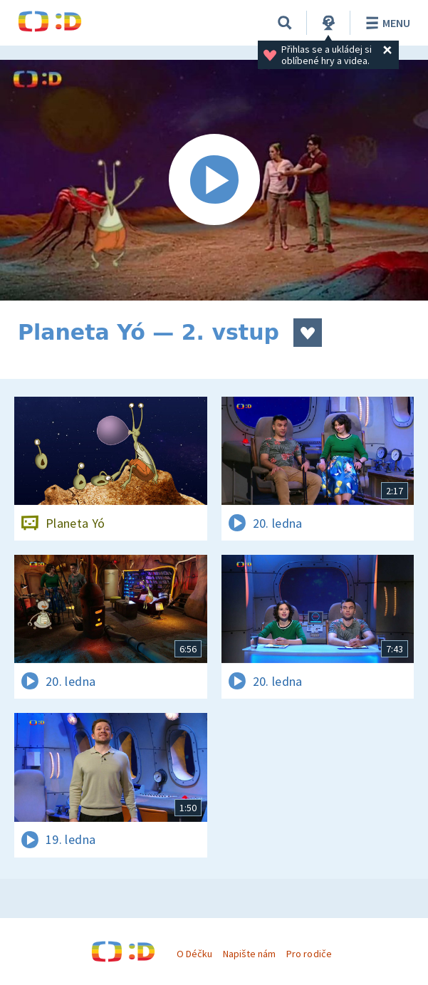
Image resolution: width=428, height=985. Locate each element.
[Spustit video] (214, 180)
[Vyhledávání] (284, 23)
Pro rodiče (308, 953)
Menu (385, 22)
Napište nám (249, 953)
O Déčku (194, 953)
